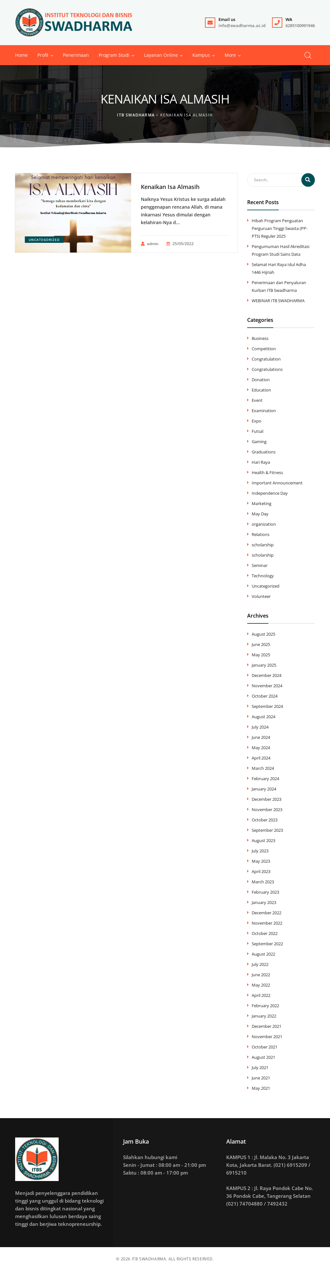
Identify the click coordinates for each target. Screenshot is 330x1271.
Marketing (261, 503)
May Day (260, 514)
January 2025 (264, 665)
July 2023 (260, 851)
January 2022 (264, 1016)
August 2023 (263, 840)
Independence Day (270, 493)
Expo (256, 421)
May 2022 (261, 985)
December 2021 (266, 1026)
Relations (260, 534)
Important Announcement (277, 483)
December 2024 (266, 675)
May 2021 (261, 1088)
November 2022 (267, 923)
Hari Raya (261, 462)
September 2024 (267, 706)
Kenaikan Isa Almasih (170, 187)
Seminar (259, 565)
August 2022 (263, 954)
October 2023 (264, 820)
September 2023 (267, 830)
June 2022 (261, 975)
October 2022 (264, 933)
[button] (230, 55)
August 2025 (263, 634)
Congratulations (267, 369)
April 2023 (261, 871)
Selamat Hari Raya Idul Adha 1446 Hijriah (279, 268)
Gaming (259, 441)
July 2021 (260, 1067)
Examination (264, 410)
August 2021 (263, 1057)
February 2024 (265, 778)
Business (260, 338)
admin (150, 244)
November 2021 (267, 1036)
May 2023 (261, 861)
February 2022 (265, 1005)
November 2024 (267, 686)
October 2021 (264, 1047)
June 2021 (261, 1078)
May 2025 (261, 655)
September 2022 (267, 944)
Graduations (264, 452)
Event (257, 400)
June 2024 (261, 737)
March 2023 (263, 882)
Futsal (257, 431)
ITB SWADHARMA (149, 1259)
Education (261, 390)
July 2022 (260, 964)
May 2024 (261, 747)
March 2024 (263, 768)
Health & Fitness (267, 472)
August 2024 (263, 717)
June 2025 (261, 644)
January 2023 (264, 902)
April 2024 (261, 758)
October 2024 (264, 696)
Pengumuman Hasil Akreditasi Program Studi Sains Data (280, 250)
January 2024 (264, 789)
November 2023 (267, 809)
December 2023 (266, 799)
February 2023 (265, 892)
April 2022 (261, 995)
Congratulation (266, 359)
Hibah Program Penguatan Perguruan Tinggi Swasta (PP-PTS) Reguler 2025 (279, 228)
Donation (261, 379)
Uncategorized (44, 239)
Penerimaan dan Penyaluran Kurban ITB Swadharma (279, 286)
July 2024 (260, 727)
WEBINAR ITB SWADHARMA (278, 300)
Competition (264, 349)
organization (264, 524)
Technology (263, 576)
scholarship (263, 545)
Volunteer (261, 596)
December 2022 (266, 913)
